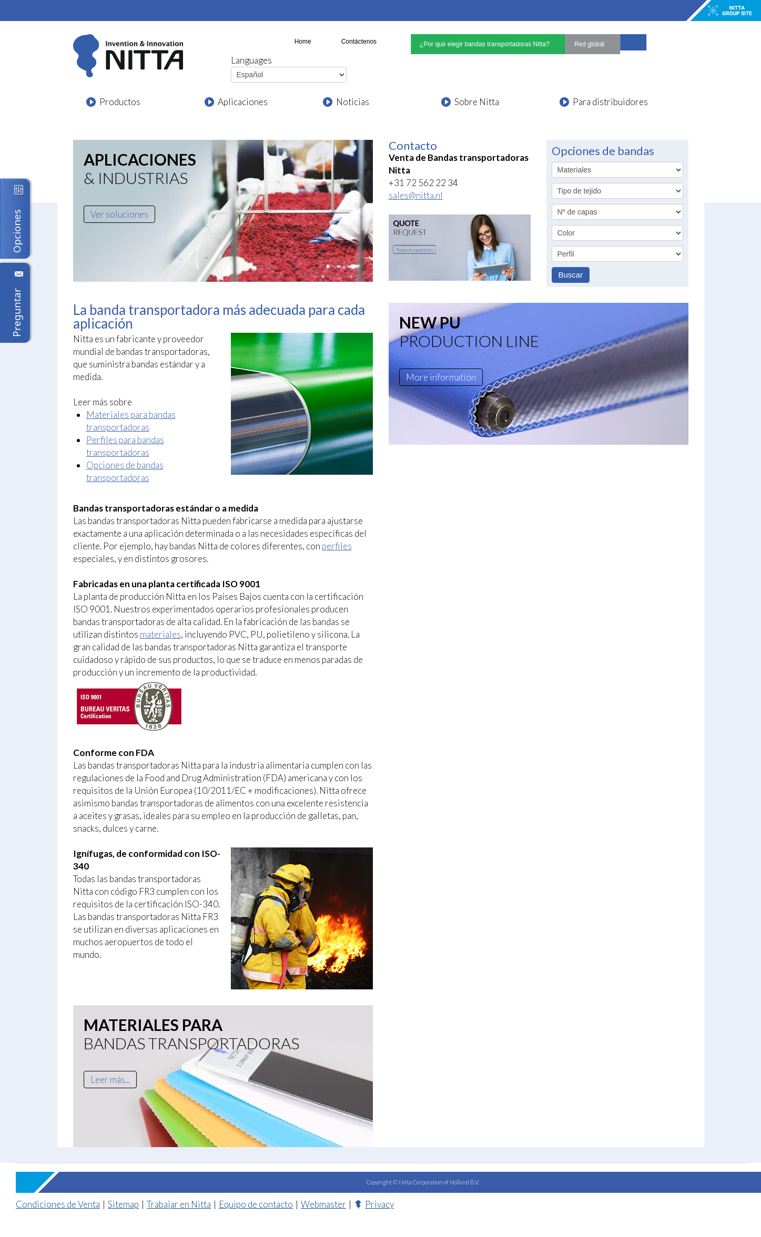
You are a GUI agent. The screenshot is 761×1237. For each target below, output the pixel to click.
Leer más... (110, 1079)
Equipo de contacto (253, 1204)
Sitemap (122, 1204)
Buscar (571, 274)
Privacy (375, 1204)
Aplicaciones (242, 101)
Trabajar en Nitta (176, 1204)
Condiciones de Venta (57, 1204)
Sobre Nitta (476, 101)
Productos (118, 101)
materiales (157, 634)
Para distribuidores (608, 101)
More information (439, 377)
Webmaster (320, 1204)
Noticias (351, 101)
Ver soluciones (118, 214)
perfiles (335, 545)
